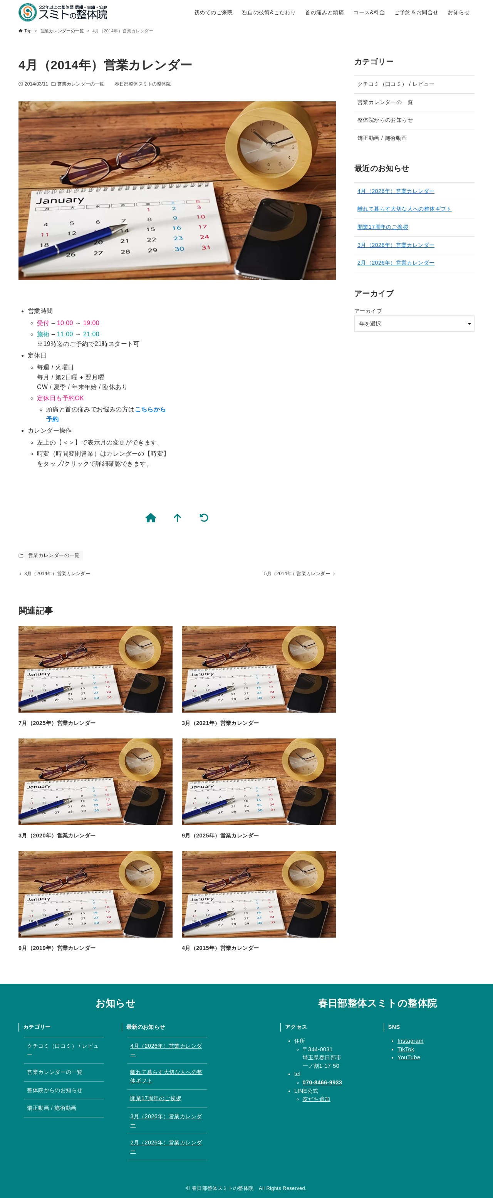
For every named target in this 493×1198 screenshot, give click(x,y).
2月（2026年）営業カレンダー (395, 263)
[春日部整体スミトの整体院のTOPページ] (152, 518)
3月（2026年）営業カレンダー (395, 245)
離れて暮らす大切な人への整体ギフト (404, 209)
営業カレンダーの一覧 (80, 84)
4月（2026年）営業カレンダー (395, 191)
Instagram (410, 1041)
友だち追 (314, 1099)
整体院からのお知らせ (385, 120)
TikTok (405, 1049)
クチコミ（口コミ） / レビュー (395, 84)
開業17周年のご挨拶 (382, 227)
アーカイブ (368, 311)
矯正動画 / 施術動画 (382, 138)
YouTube (408, 1057)
